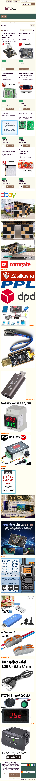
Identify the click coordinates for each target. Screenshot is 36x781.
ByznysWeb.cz (32, 779)
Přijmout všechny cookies (14, 775)
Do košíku (10, 69)
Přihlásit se (9, 1)
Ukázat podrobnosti (5, 774)
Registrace (16, 1)
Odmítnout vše (14, 778)
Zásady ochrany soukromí (15, 771)
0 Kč (33, 4)
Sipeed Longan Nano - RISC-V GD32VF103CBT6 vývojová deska (26, 151)
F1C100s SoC (5, 113)
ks (3, 69)
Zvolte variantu (24, 69)
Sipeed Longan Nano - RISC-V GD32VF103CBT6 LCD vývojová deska (26, 75)
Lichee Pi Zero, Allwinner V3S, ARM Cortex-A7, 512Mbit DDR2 (8, 35)
